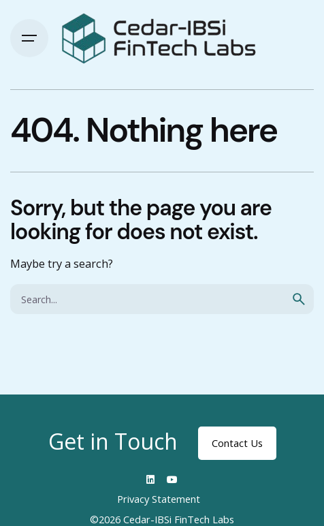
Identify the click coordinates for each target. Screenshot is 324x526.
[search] (299, 299)
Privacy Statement (158, 499)
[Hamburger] (29, 38)
